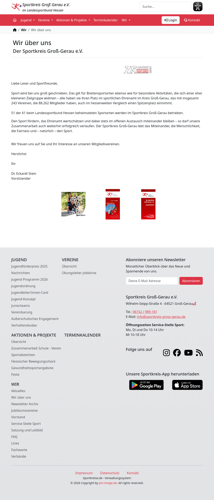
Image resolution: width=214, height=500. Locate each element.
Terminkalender (105, 20)
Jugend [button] (26, 20)
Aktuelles (18, 391)
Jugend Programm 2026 (29, 279)
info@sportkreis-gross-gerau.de (161, 316)
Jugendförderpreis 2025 (29, 266)
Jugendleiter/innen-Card (29, 292)
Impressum (84, 473)
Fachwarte (19, 450)
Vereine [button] (44, 20)
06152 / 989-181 (145, 312)
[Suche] (166, 6)
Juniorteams (20, 305)
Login (170, 20)
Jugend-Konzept (23, 299)
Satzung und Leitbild (27, 430)
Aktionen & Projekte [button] (72, 20)
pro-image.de (108, 483)
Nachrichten (20, 273)
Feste (15, 374)
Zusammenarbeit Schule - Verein (36, 348)
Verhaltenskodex (24, 325)
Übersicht (69, 266)
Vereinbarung (21, 312)
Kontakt (192, 20)
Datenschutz (109, 473)
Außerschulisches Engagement (35, 318)
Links (15, 443)
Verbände (18, 456)
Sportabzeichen (23, 355)
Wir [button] (125, 20)
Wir (24, 30)
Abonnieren (191, 281)
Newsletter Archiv (24, 404)
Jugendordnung (23, 286)
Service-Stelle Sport (26, 423)
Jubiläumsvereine (24, 410)
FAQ (14, 436)
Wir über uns (21, 397)
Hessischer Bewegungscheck (33, 361)
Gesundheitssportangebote (32, 368)
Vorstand (18, 417)
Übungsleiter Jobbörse (79, 273)
